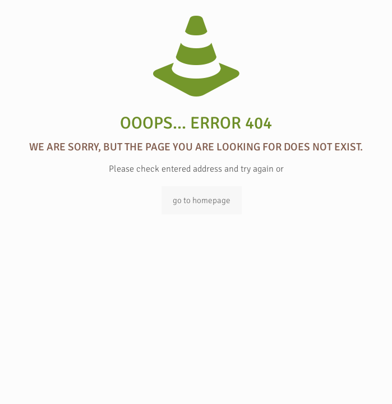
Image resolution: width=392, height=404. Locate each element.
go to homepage (201, 200)
